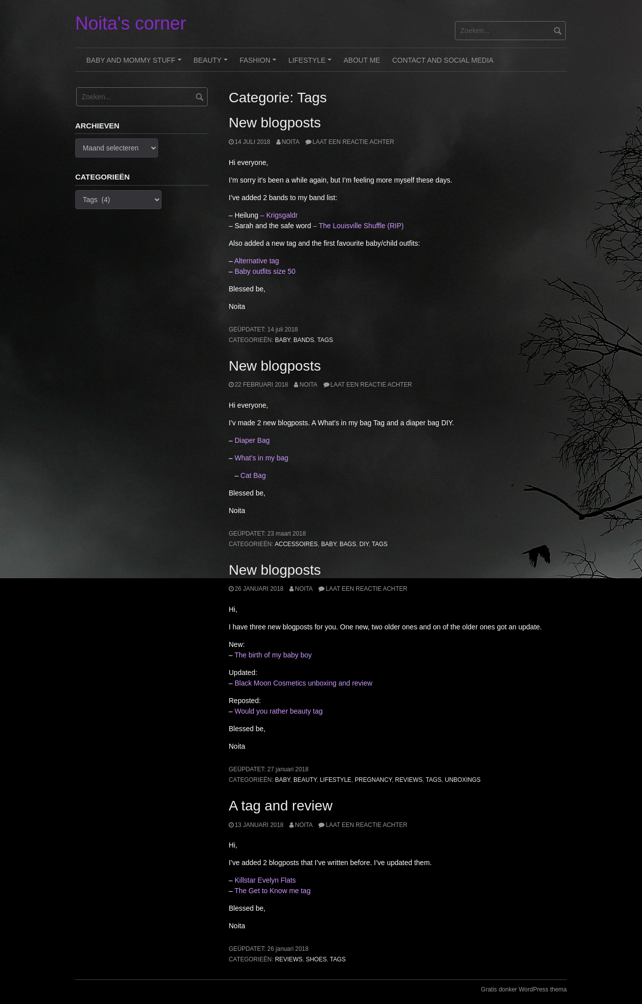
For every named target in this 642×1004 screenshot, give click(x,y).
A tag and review (281, 805)
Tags (325, 340)
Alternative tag (256, 261)
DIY (364, 544)
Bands (303, 340)
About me (362, 60)
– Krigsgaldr (279, 215)
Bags (348, 544)
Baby (282, 340)
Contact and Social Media (443, 60)
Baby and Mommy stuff (135, 63)
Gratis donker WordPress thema (524, 989)
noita (290, 141)
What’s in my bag (262, 458)
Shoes (316, 959)
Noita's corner (130, 23)
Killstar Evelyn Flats (265, 880)
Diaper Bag (252, 440)
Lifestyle (311, 63)
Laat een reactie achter (353, 141)
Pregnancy (373, 779)
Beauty (212, 63)
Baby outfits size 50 (265, 271)
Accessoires (296, 544)
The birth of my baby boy (272, 655)
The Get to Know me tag (272, 891)
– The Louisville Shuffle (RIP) (358, 226)
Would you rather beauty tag (279, 711)
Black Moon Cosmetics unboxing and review (304, 683)
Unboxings (462, 779)
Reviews (409, 779)
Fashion (259, 63)
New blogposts (275, 122)
